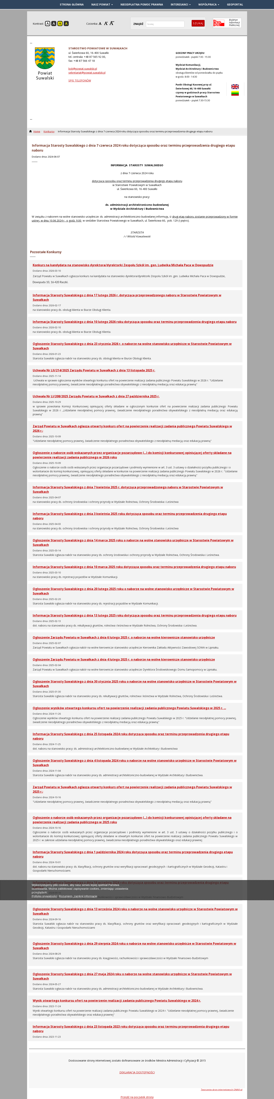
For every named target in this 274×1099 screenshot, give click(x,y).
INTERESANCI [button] (181, 4)
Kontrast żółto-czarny (60, 23)
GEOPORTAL (235, 4)
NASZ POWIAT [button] (102, 4)
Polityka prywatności (44, 896)
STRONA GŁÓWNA (72, 4)
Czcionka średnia (106, 23)
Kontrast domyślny (47, 23)
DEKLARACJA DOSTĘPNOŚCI (137, 1072)
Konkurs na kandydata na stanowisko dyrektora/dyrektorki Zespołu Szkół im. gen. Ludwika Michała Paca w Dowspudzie (123, 265)
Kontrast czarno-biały (54, 23)
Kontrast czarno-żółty (66, 23)
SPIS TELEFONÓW (79, 80)
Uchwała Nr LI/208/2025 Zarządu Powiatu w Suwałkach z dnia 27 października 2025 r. (96, 396)
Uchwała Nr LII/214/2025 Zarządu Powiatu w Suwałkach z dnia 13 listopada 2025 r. (94, 370)
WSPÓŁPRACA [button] (208, 4)
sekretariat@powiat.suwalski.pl (87, 72)
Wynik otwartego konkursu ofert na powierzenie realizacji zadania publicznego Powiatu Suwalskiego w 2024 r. (117, 1000)
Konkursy (49, 131)
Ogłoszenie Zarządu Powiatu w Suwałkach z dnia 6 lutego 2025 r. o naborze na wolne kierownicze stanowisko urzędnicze (124, 637)
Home (36, 131)
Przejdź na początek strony (137, 1097)
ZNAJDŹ (138, 24)
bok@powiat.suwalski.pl (82, 68)
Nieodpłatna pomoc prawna (142, 4)
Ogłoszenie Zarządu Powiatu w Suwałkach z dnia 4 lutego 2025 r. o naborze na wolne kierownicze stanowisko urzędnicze (124, 659)
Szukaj (198, 23)
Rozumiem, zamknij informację (78, 896)
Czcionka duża (111, 23)
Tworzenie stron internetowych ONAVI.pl (221, 1089)
